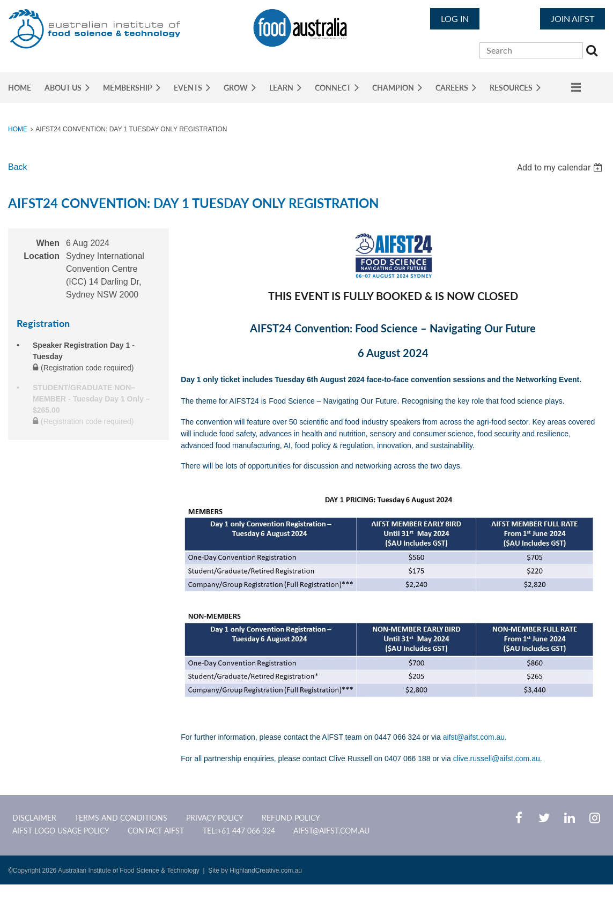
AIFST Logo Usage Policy (60, 830)
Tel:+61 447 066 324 (239, 830)
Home (17, 129)
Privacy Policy (214, 817)
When (48, 243)
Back (17, 167)
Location (42, 256)
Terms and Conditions (121, 817)
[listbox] (561, 167)
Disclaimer (34, 817)
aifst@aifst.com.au (474, 737)
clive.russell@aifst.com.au (496, 758)
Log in (455, 18)
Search (593, 52)
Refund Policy (291, 817)
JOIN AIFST (572, 18)
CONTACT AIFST (156, 830)
